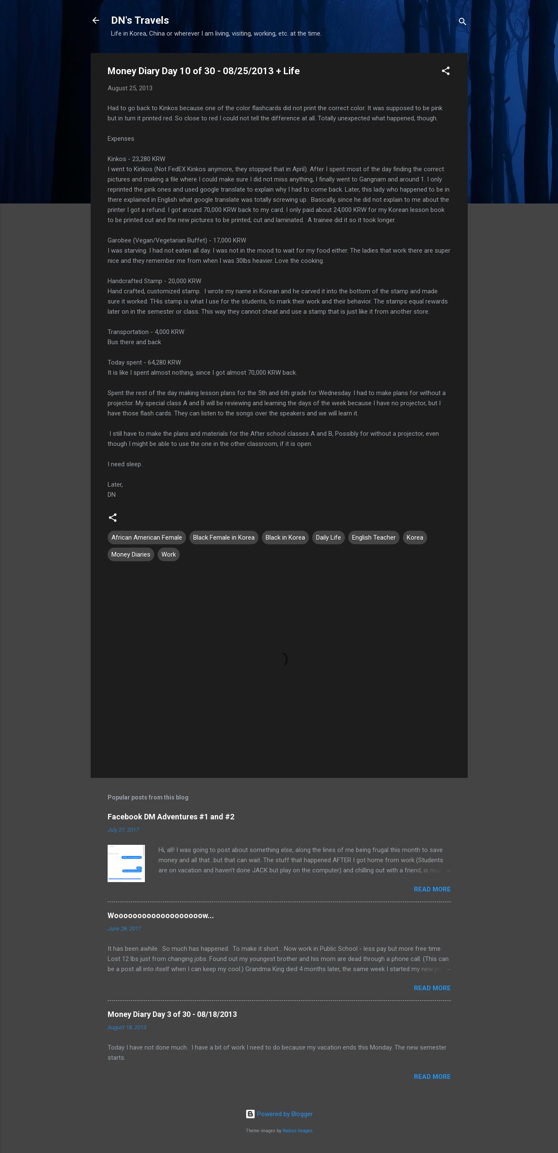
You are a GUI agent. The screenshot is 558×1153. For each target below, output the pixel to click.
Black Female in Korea (224, 537)
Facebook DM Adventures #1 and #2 (171, 816)
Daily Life (328, 537)
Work (168, 554)
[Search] (463, 23)
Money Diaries (130, 554)
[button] (446, 72)
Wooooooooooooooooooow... (161, 915)
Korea (415, 537)
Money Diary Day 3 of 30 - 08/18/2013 (172, 1014)
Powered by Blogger (279, 1114)
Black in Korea (285, 537)
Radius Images (298, 1131)
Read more (432, 889)
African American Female (146, 537)
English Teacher (374, 537)
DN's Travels (140, 20)
